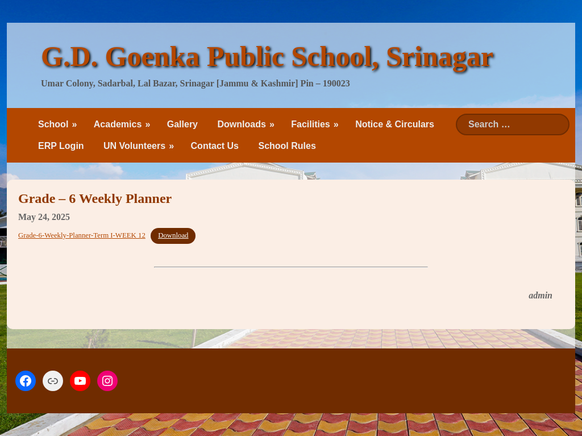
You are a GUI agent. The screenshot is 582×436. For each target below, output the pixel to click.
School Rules (286, 146)
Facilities (310, 124)
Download (173, 235)
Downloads (241, 124)
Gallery (182, 124)
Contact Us (215, 146)
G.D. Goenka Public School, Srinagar (267, 56)
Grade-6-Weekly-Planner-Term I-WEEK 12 (82, 235)
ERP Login (61, 146)
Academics (118, 124)
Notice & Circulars (394, 124)
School (53, 124)
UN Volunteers (134, 146)
